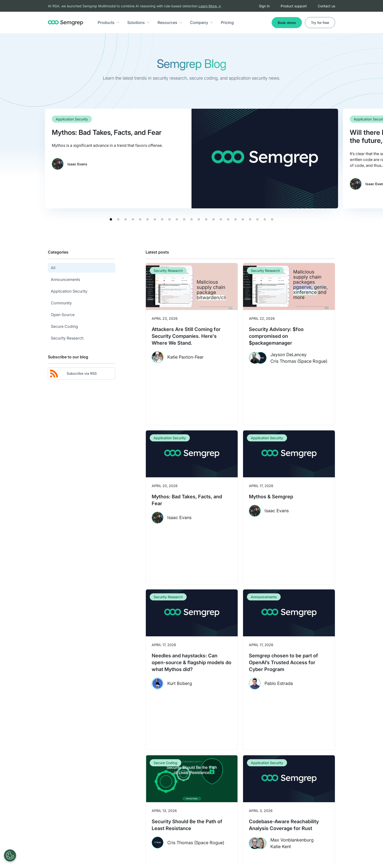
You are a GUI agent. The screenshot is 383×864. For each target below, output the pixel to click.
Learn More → (210, 6)
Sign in (264, 6)
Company (199, 22)
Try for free (320, 23)
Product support (294, 6)
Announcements (264, 597)
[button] (118, 22)
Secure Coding (165, 763)
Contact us (326, 6)
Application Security (72, 119)
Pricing (227, 22)
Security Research (168, 270)
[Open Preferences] (10, 855)
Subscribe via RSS (73, 373)
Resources (167, 22)
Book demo (287, 23)
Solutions (136, 22)
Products (106, 22)
